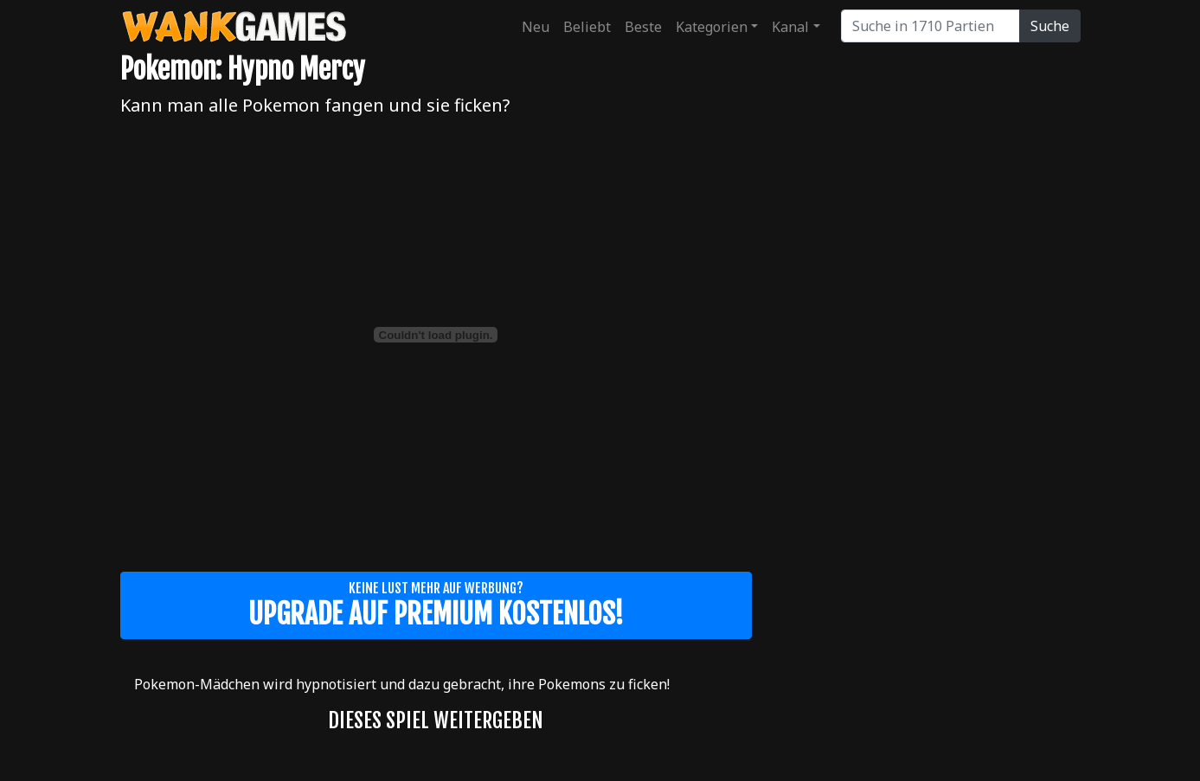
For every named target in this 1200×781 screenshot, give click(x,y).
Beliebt (587, 26)
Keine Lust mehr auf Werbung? (436, 605)
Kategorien (712, 26)
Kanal (790, 26)
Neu (535, 26)
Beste (643, 26)
